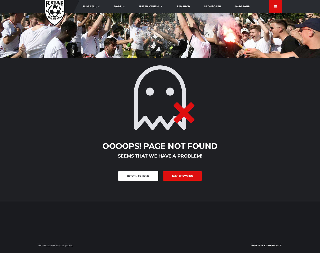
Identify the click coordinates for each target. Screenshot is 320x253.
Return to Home (138, 175)
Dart (117, 6)
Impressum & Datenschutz (266, 245)
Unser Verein (149, 6)
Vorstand (242, 6)
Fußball (89, 6)
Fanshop (183, 6)
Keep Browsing (182, 175)
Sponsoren (212, 6)
